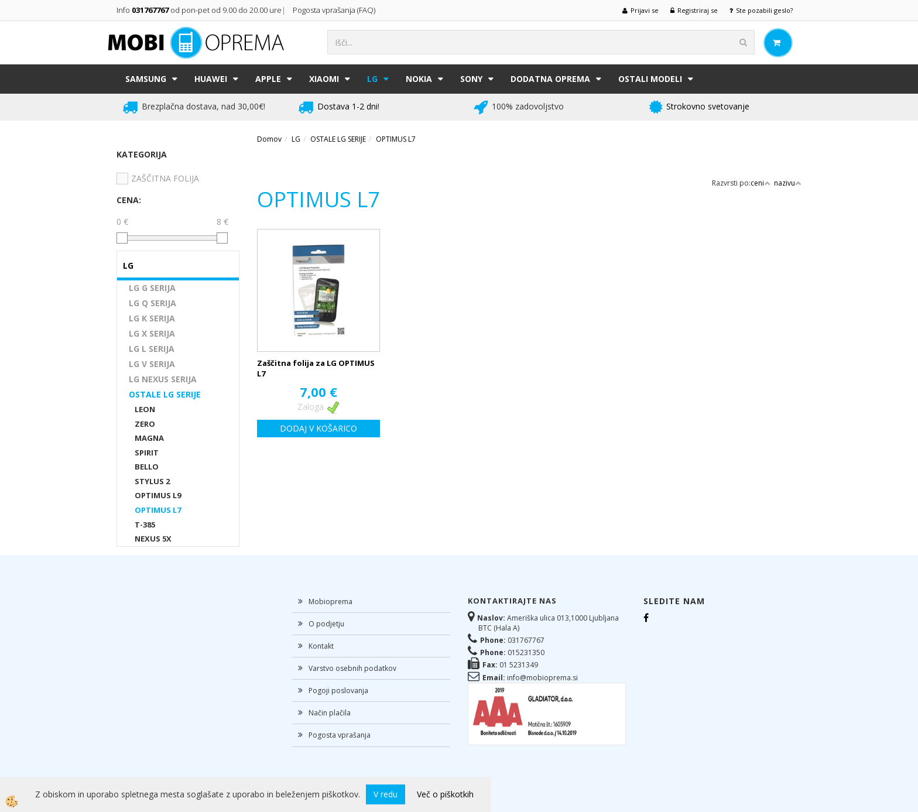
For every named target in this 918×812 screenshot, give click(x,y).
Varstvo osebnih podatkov (352, 668)
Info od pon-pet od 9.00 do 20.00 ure (199, 10)
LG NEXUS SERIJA (163, 379)
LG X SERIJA (152, 333)
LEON (145, 409)
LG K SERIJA (152, 318)
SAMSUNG (145, 78)
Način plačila (330, 713)
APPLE (268, 78)
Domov (269, 139)
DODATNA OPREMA (550, 78)
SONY (471, 78)
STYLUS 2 (152, 481)
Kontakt (321, 646)
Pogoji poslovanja (338, 690)
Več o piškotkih (445, 794)
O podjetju (326, 624)
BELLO (147, 466)
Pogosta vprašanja (340, 735)
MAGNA (149, 438)
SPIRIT (147, 452)
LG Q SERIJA (152, 303)
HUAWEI (210, 78)
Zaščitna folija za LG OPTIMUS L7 (316, 368)
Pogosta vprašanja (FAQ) (335, 10)
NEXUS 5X (153, 538)
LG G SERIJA (152, 287)
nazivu (787, 183)
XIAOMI (324, 78)
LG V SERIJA (152, 363)
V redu (386, 794)
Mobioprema (330, 602)
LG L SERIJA (151, 348)
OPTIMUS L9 (158, 495)
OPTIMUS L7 (158, 510)
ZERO (145, 424)
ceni (760, 183)
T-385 (145, 524)
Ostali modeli (650, 78)
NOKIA (419, 78)
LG (372, 78)
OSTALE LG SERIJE (165, 394)
